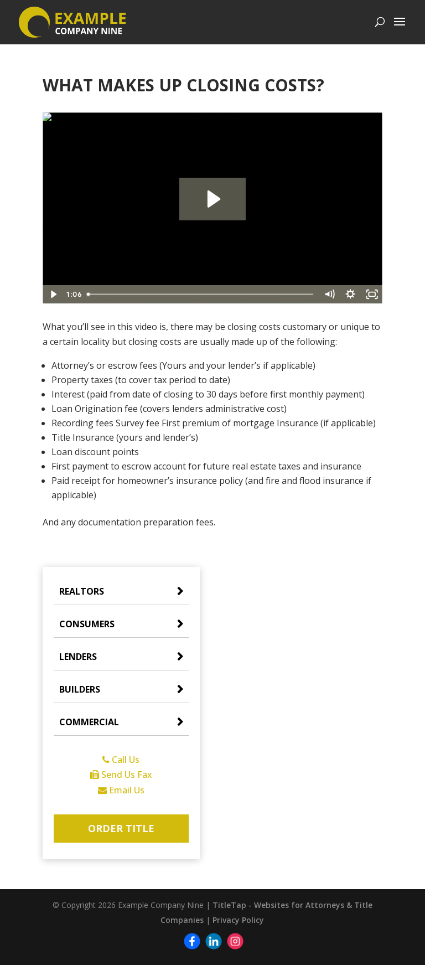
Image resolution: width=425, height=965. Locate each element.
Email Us (121, 790)
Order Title (121, 828)
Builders (79, 689)
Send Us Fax (121, 774)
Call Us (120, 760)
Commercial (89, 722)
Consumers (87, 624)
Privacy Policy (238, 920)
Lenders (78, 657)
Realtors (81, 591)
